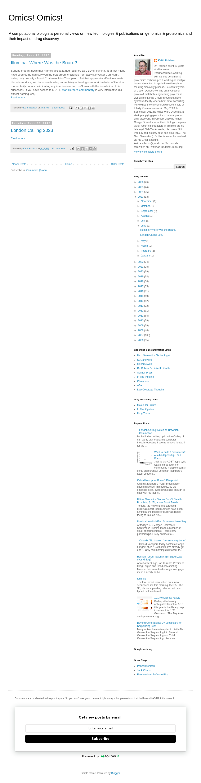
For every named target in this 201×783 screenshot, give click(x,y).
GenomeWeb (144, 364)
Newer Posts (19, 164)
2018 (141, 281)
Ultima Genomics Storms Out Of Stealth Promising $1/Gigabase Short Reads (159, 501)
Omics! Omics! (35, 17)
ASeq (140, 385)
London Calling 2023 (32, 130)
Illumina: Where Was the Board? (44, 62)
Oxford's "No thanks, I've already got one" (162, 540)
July (143, 220)
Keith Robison (166, 60)
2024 (141, 192)
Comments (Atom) (36, 170)
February (146, 250)
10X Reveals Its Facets (167, 597)
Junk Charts (144, 670)
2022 (141, 261)
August (145, 215)
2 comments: (58, 107)
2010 (141, 320)
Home (68, 164)
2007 (141, 335)
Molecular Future (146, 405)
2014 (141, 301)
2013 (141, 305)
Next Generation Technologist (153, 355)
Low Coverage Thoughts (151, 389)
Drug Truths (143, 413)
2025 (141, 187)
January (146, 255)
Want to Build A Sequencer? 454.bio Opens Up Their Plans (170, 455)
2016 (141, 291)
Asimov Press (144, 372)
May (143, 241)
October (146, 206)
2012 (141, 310)
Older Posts (117, 164)
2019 (141, 276)
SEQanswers (144, 359)
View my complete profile (148, 151)
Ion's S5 (141, 578)
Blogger (115, 773)
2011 (141, 315)
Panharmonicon (146, 666)
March (145, 245)
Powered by (100, 756)
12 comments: (59, 148)
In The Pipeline (145, 376)
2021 (141, 266)
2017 (141, 286)
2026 (141, 182)
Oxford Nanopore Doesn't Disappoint (157, 480)
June (144, 225)
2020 (141, 271)
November (147, 201)
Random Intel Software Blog (152, 674)
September (147, 211)
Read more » (18, 97)
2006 (141, 340)
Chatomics (143, 381)
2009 (141, 325)
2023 (141, 196)
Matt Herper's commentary (78, 89)
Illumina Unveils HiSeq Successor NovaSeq (161, 521)
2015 (141, 296)
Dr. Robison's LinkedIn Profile (153, 368)
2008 (141, 330)
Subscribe (100, 739)
